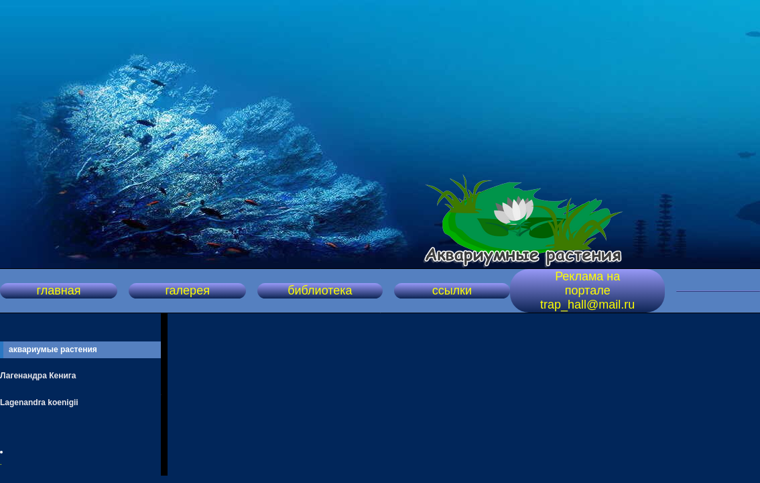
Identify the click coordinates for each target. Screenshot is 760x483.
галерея (187, 290)
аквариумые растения (53, 349)
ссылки (452, 290)
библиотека (320, 290)
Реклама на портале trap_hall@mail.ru (587, 290)
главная (59, 290)
